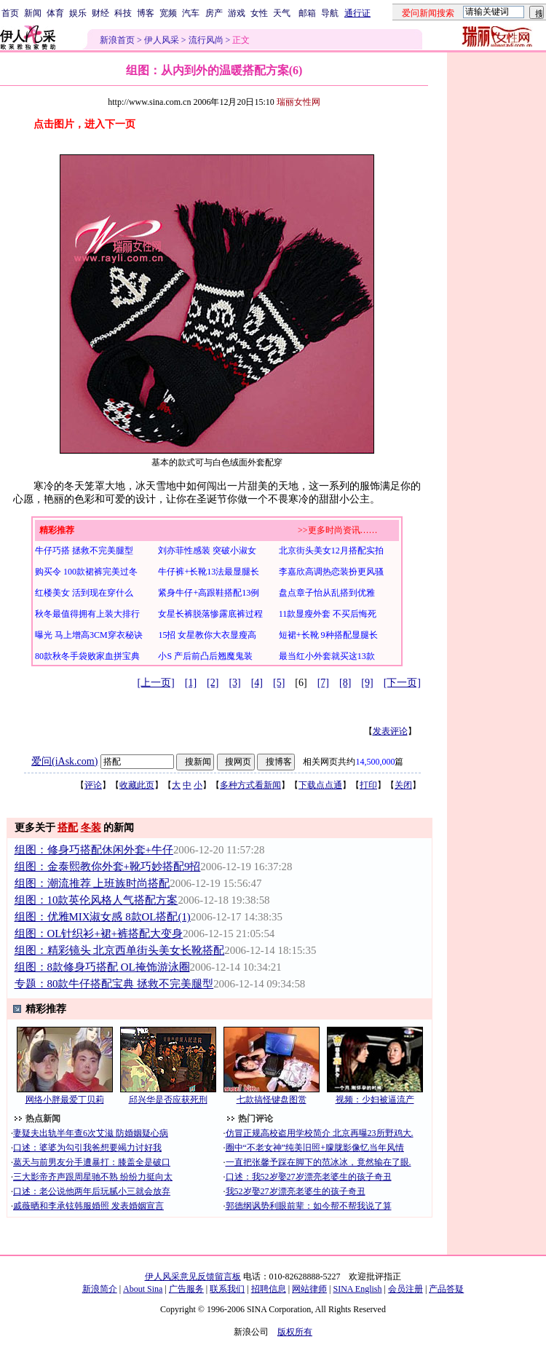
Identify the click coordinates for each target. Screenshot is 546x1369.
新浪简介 (99, 1289)
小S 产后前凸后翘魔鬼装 (205, 656)
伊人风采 (161, 40)
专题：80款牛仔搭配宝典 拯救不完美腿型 (114, 984)
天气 (281, 13)
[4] (257, 682)
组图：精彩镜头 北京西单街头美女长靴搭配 (120, 950)
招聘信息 (268, 1289)
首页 (10, 13)
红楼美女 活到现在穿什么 (84, 593)
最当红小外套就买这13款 (327, 656)
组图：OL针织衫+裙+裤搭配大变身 (99, 933)
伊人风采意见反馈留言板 (193, 1276)
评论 (93, 785)
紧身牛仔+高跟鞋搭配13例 (208, 593)
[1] (191, 682)
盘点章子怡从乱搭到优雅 (327, 593)
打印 (368, 785)
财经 (100, 13)
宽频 (168, 13)
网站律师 (309, 1289)
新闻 (32, 13)
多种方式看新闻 (250, 785)
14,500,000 (375, 762)
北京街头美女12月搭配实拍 (331, 550)
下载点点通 (320, 785)
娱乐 (78, 13)
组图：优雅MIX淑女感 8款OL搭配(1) (103, 917)
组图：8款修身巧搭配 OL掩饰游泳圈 (102, 967)
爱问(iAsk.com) (64, 761)
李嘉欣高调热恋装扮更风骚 (331, 572)
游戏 (236, 13)
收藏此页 (136, 785)
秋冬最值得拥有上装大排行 (87, 614)
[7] (323, 682)
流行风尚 (206, 40)
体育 (55, 13)
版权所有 (294, 1332)
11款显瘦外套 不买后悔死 (328, 614)
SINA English (357, 1289)
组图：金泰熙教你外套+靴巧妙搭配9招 (108, 866)
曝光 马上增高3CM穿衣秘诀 (89, 635)
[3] (234, 682)
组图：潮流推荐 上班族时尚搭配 (92, 883)
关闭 (403, 785)
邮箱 (307, 13)
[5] (279, 682)
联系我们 (227, 1289)
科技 (123, 13)
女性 (259, 13)
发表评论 (390, 731)
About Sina (142, 1289)
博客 (145, 13)
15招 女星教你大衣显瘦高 (207, 635)
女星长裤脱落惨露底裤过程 (210, 614)
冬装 (91, 827)
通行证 (357, 13)
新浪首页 (117, 40)
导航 (330, 13)
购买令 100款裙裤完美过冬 (86, 572)
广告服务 (186, 1289)
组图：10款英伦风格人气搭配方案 (96, 900)
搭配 (68, 827)
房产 (214, 13)
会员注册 (405, 1289)
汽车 (190, 13)
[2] (212, 682)
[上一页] (155, 682)
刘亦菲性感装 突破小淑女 (207, 550)
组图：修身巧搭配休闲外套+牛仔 (94, 850)
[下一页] (402, 682)
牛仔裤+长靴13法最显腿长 (208, 572)
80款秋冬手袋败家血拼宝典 (87, 656)
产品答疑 (446, 1289)
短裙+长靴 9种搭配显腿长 (328, 635)
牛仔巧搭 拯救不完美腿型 (84, 550)
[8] (345, 682)
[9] (367, 682)
